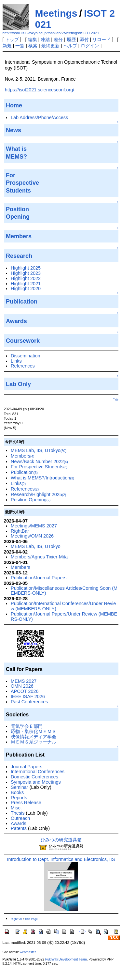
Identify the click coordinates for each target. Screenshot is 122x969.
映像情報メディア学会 (33, 736)
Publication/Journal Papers (38, 577)
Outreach (20, 818)
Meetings (56, 13)
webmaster (28, 952)
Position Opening (30, 499)
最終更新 (50, 45)
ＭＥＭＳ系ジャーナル (33, 741)
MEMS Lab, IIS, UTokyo (38, 450)
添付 (84, 39)
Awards (18, 823)
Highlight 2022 (26, 278)
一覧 (19, 45)
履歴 (71, 39)
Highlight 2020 (26, 288)
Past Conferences (29, 701)
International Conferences (37, 771)
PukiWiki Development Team (66, 959)
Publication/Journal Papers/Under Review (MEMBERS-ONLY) (64, 616)
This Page (31, 919)
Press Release (26, 802)
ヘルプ (70, 45)
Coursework (23, 340)
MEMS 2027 (23, 681)
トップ (12, 39)
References (23, 365)
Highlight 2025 (26, 268)
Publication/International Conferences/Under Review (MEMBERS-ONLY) (63, 606)
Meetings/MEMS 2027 (34, 525)
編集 (32, 39)
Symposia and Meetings (36, 782)
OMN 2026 (22, 686)
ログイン (90, 45)
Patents (19, 828)
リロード (101, 39)
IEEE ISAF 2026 (28, 696)
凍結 (45, 39)
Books (17, 792)
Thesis (17, 813)
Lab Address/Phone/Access (39, 117)
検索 (32, 45)
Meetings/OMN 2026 (32, 536)
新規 (7, 45)
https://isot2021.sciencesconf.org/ (40, 89)
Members (22, 456)
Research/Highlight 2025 (38, 494)
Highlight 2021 (26, 283)
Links (16, 361)
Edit (115, 400)
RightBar (20, 531)
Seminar (19, 787)
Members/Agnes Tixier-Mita (39, 556)
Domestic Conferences (34, 776)
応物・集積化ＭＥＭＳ (33, 731)
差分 (58, 39)
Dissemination (25, 355)
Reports (19, 797)
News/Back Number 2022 (39, 461)
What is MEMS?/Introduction (42, 477)
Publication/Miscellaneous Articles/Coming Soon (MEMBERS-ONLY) (64, 591)
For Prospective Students (39, 466)
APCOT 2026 (24, 691)
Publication (21, 301)
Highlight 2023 (26, 273)
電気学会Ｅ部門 (27, 726)
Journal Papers (26, 766)
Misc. (16, 807)
